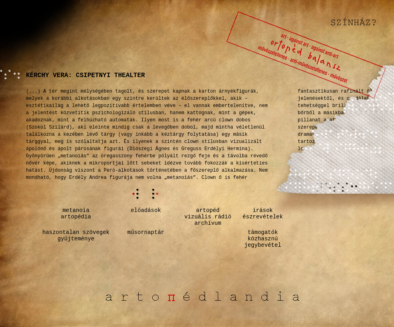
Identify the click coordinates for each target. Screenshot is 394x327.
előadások (146, 210)
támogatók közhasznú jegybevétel (262, 238)
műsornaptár (145, 232)
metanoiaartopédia (76, 213)
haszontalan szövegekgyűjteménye (75, 235)
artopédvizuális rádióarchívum (207, 216)
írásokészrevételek (263, 213)
